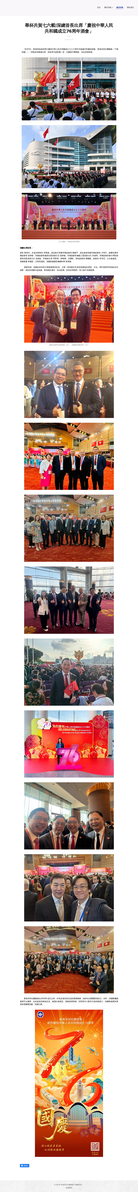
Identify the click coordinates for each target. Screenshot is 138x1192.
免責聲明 (69, 1188)
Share (24, 1166)
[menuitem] (122, 8)
